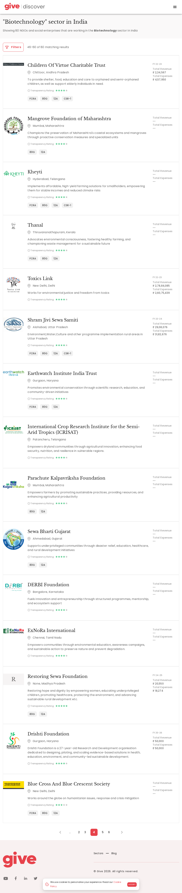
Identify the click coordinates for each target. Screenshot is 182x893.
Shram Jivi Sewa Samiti (52, 319)
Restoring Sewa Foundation (57, 675)
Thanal (35, 225)
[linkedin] (25, 878)
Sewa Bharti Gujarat (48, 530)
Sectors (98, 852)
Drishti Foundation (48, 733)
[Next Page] (120, 831)
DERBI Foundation (48, 584)
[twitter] (35, 878)
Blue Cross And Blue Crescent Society (68, 783)
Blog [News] (111, 852)
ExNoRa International (51, 629)
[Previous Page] (62, 831)
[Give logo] (45, 859)
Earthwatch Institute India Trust (62, 372)
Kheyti (34, 171)
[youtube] (6, 878)
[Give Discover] (24, 7)
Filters (13, 47)
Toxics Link (40, 278)
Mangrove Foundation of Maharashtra (69, 118)
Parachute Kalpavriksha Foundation (66, 477)
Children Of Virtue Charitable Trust (66, 65)
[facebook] (15, 878)
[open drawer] (175, 7)
